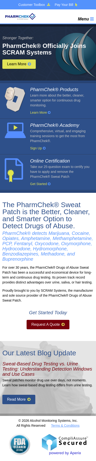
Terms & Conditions (65, 425)
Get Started (40, 184)
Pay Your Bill (66, 5)
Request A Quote (47, 324)
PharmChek (20, 16)
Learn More (19, 64)
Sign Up (38, 148)
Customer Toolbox (34, 5)
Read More (19, 399)
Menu (86, 19)
